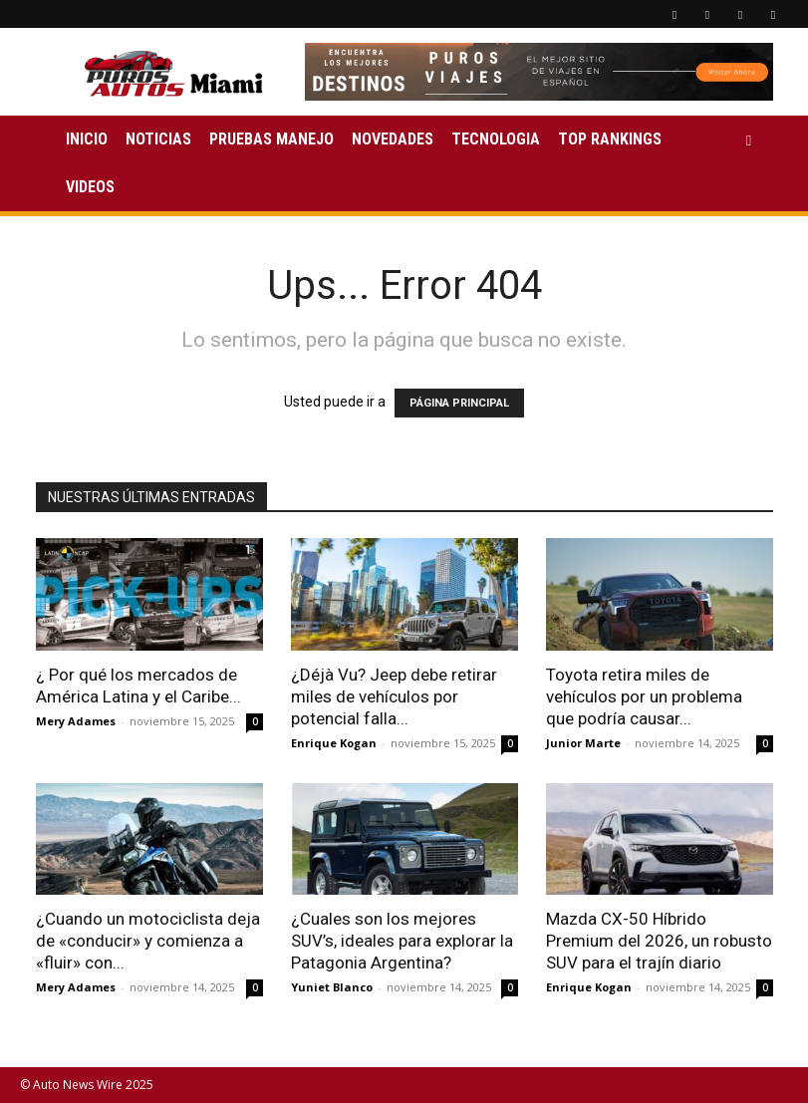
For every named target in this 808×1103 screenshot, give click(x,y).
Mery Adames (76, 720)
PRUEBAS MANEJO (271, 139)
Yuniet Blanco (332, 986)
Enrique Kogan (334, 742)
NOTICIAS (158, 139)
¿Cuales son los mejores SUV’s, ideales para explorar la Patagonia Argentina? (402, 940)
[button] (749, 140)
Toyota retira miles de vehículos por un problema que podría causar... (644, 696)
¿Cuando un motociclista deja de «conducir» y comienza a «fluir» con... (148, 940)
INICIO (87, 139)
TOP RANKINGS (610, 139)
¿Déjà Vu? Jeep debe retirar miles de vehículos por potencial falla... (394, 696)
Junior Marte (583, 742)
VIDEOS (90, 186)
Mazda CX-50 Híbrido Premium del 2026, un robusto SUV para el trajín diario (659, 940)
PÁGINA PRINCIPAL (459, 403)
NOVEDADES (392, 139)
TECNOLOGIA (495, 139)
